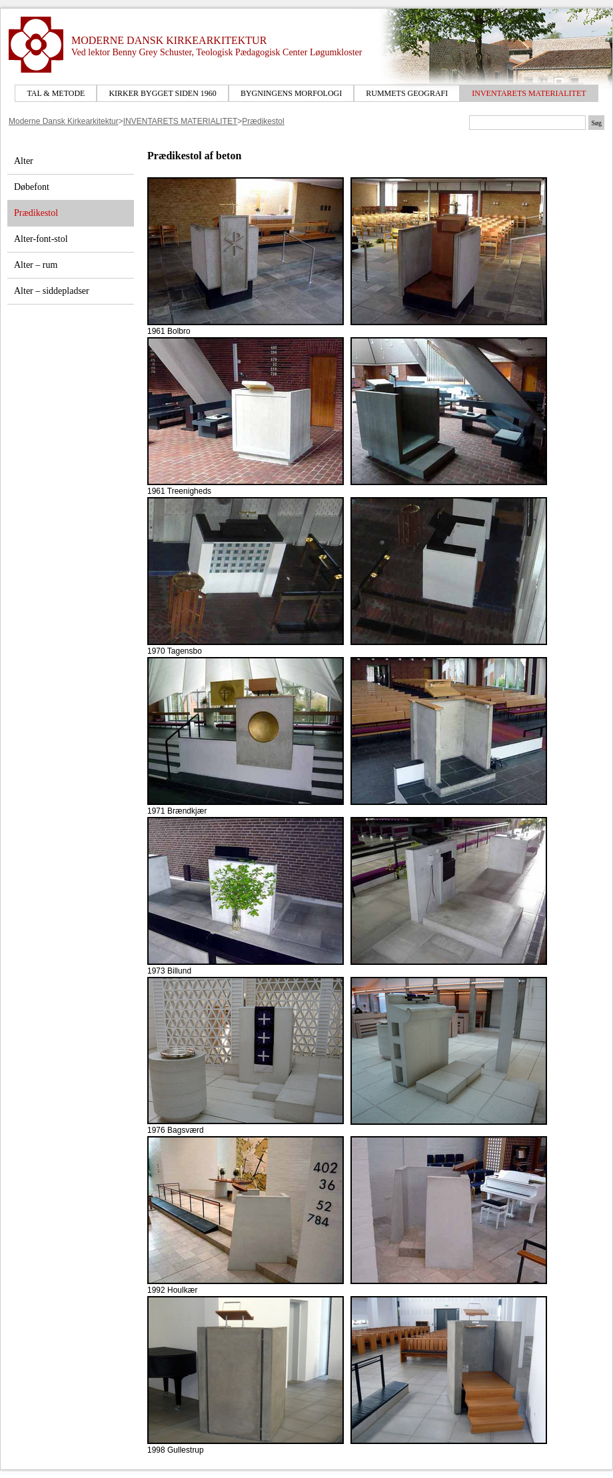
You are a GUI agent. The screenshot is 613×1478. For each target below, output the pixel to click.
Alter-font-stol (41, 239)
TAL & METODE (56, 93)
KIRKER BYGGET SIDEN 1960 (162, 93)
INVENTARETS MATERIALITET (529, 93)
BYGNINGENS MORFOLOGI (291, 93)
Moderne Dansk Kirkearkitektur (64, 121)
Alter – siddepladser (51, 291)
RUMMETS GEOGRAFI (407, 93)
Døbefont (31, 187)
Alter (23, 161)
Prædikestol (263, 121)
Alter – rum (35, 265)
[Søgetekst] (527, 122)
